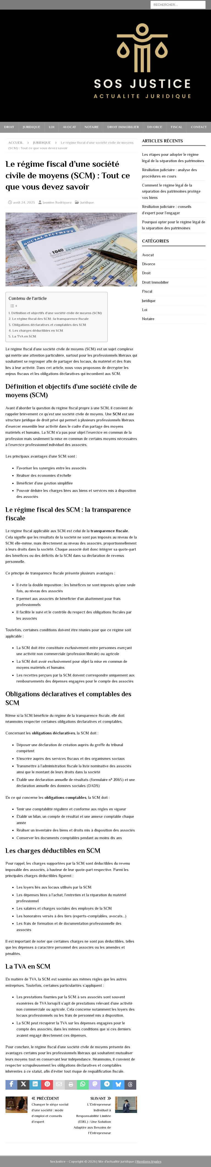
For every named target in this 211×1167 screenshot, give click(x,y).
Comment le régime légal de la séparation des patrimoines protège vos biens (171, 191)
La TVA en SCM (24, 336)
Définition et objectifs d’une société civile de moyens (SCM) (56, 313)
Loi (51, 127)
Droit (9, 127)
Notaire (92, 127)
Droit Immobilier (123, 127)
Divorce (154, 127)
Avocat (69, 127)
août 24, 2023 (24, 202)
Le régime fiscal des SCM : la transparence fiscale (50, 319)
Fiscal (176, 127)
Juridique (31, 127)
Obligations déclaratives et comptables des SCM (49, 325)
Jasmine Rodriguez (57, 202)
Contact (199, 127)
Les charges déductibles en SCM (37, 330)
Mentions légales (149, 1161)
